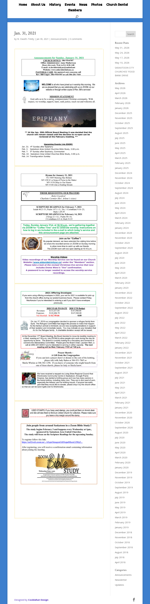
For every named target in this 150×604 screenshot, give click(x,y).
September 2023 (124, 247)
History (55, 5)
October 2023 (122, 242)
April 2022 (120, 332)
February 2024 (122, 222)
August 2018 (121, 552)
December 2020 (123, 412)
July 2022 (119, 317)
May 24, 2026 (122, 52)
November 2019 (123, 477)
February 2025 (122, 162)
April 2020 (120, 452)
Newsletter (121, 579)
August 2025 (121, 132)
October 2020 (122, 422)
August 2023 (121, 252)
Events (70, 5)
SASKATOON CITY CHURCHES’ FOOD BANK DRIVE (125, 71)
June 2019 (120, 502)
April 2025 (120, 152)
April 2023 (120, 272)
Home (23, 5)
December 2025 (123, 113)
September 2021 (124, 367)
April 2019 (120, 512)
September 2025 (124, 127)
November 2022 (123, 297)
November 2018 (123, 537)
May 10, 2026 (122, 62)
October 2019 (122, 482)
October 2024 (122, 182)
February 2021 (122, 402)
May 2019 (120, 507)
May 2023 (120, 267)
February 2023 (122, 282)
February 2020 (122, 462)
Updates (119, 584)
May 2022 (120, 327)
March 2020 (121, 457)
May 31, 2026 (122, 47)
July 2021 (119, 377)
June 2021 (120, 382)
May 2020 (120, 447)
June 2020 (120, 442)
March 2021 (121, 397)
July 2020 (119, 437)
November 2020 (123, 417)
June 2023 (120, 262)
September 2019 (124, 487)
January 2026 (122, 108)
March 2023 (121, 277)
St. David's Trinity (25, 39)
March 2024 (121, 217)
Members (75, 10)
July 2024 (119, 197)
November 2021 (123, 357)
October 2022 (122, 302)
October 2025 (122, 122)
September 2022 (124, 307)
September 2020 (124, 427)
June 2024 (120, 202)
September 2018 (124, 547)
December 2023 (123, 232)
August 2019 (121, 492)
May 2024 (120, 207)
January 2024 (122, 227)
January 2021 (122, 407)
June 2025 (120, 142)
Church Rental (117, 5)
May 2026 (120, 88)
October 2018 (122, 542)
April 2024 (120, 212)
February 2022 (122, 342)
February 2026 (122, 103)
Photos (96, 5)
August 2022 (121, 312)
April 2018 (120, 562)
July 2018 (119, 557)
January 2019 (122, 527)
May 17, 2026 (122, 57)
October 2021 (122, 362)
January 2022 (122, 347)
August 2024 (121, 192)
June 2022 (120, 322)
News (83, 5)
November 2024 (123, 177)
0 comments (76, 39)
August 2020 (121, 432)
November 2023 (123, 237)
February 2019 (122, 522)
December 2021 (123, 352)
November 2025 (123, 117)
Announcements (59, 39)
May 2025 (120, 147)
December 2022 (123, 292)
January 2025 (122, 167)
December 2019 (123, 472)
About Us (38, 5)
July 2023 (119, 257)
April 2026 (120, 93)
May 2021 (120, 387)
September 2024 (124, 187)
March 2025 (121, 157)
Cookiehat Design (38, 599)
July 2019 (119, 497)
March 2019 (121, 517)
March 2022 (121, 337)
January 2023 (122, 287)
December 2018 (123, 532)
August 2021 (121, 372)
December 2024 (123, 172)
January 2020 (122, 467)
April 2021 (120, 392)
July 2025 (119, 137)
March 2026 (121, 98)
